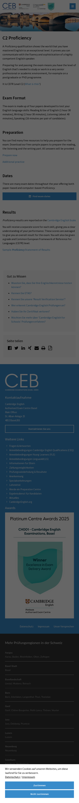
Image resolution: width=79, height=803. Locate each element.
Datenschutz (12, 777)
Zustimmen (39, 785)
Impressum (28, 777)
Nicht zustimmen (39, 794)
